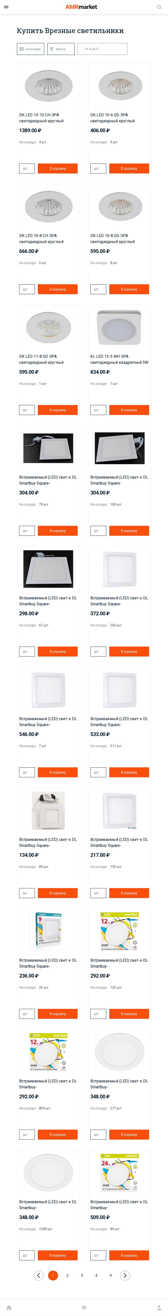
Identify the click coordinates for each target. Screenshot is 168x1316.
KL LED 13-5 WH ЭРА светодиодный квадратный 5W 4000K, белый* (119, 360)
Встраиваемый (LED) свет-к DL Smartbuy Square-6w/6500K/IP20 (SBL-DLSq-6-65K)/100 (119, 843)
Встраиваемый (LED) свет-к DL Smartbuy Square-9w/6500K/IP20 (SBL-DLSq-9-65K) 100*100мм (48, 963)
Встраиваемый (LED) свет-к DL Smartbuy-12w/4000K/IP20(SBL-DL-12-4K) (119, 963)
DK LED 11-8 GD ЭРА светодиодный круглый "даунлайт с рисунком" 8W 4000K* (43, 360)
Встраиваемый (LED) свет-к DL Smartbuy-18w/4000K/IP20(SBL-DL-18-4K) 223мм (119, 1084)
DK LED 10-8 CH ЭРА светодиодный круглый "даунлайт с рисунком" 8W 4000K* (43, 239)
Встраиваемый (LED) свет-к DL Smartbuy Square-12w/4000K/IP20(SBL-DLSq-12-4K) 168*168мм (48, 480)
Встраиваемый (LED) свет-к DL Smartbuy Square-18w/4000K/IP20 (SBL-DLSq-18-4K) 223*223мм (48, 601)
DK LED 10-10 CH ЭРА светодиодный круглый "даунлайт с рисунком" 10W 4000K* (44, 118)
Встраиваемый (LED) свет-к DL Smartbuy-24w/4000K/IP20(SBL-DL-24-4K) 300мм (119, 1205)
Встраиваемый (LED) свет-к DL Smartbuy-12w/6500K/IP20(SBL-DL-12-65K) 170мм (48, 1084)
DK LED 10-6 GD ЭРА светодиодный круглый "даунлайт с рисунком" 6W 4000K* (114, 118)
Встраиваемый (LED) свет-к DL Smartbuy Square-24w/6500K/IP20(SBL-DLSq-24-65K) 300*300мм (119, 722)
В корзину (58, 168)
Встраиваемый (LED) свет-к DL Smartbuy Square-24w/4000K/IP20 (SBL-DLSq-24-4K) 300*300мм (48, 722)
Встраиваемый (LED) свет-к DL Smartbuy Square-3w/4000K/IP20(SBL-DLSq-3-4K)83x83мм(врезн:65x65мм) (48, 843)
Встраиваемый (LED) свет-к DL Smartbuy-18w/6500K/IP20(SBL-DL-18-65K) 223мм (48, 1205)
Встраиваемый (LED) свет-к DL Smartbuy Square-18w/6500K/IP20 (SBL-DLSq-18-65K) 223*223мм (119, 601)
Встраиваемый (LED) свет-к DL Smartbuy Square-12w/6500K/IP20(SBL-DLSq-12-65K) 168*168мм (119, 480)
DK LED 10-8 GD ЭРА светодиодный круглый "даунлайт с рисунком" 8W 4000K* (114, 239)
